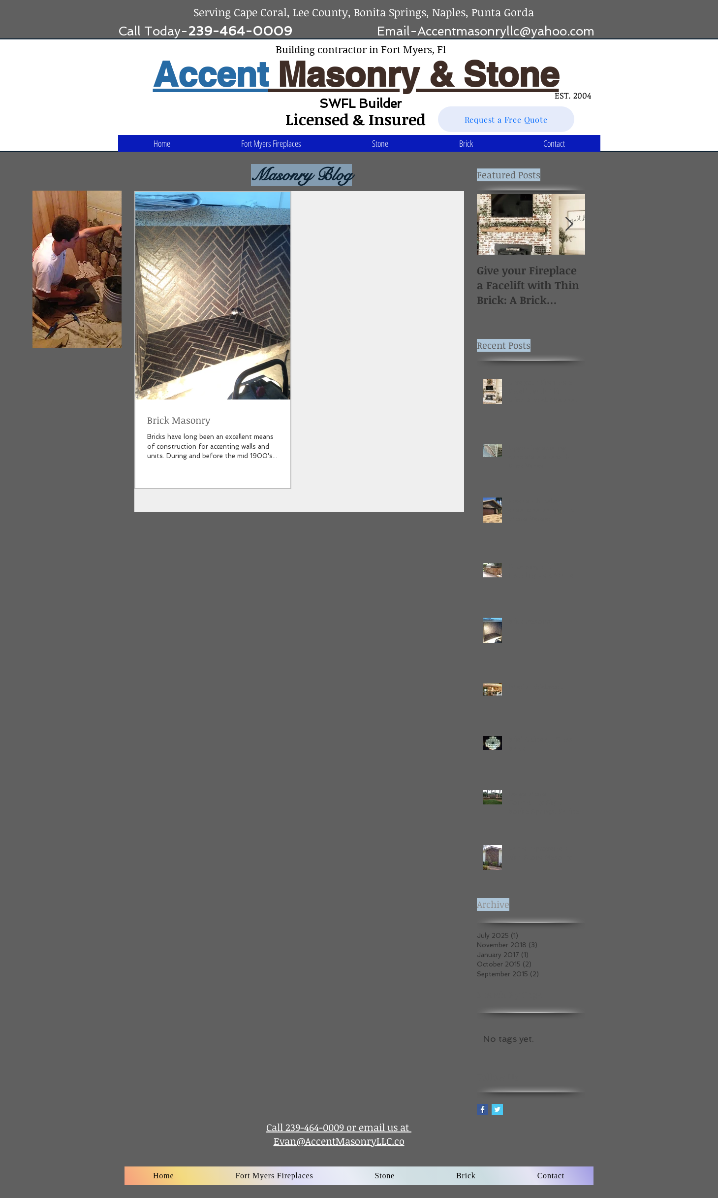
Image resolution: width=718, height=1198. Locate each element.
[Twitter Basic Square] (497, 1109)
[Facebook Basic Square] (482, 1109)
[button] (380, 143)
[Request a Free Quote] (506, 119)
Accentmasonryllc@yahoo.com (505, 31)
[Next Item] (569, 224)
